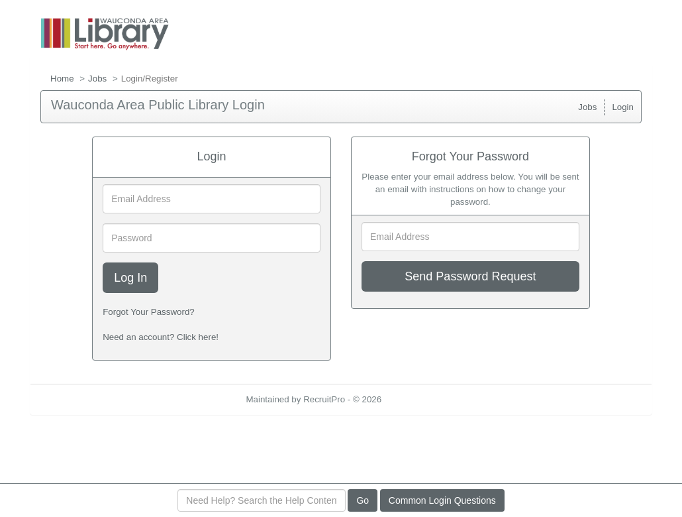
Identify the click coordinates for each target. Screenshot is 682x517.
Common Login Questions (442, 500)
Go (362, 500)
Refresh (420, 399)
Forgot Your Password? (149, 312)
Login (623, 107)
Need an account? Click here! (161, 337)
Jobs (97, 79)
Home (62, 79)
